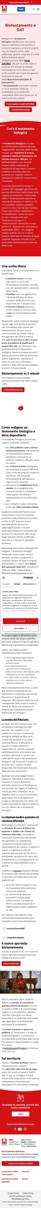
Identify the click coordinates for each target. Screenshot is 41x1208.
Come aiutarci (7, 1174)
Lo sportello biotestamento (20, 110)
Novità (25, 1179)
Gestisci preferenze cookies (20, 1196)
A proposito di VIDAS (10, 1172)
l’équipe (17, 870)
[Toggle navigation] (38, 9)
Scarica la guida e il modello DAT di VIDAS (20, 104)
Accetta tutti (20, 621)
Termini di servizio (19, 1205)
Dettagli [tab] (17, 584)
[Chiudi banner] (37, 578)
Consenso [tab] (6, 584)
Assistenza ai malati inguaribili (10, 1180)
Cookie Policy (27, 1193)
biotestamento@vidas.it (15, 1048)
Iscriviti (20, 1114)
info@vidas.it (31, 1142)
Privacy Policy (13, 1193)
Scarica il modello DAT (11, 964)
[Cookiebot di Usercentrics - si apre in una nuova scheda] (24, 577)
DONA (21, 9)
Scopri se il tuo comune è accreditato (20, 1163)
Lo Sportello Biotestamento (13, 390)
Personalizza (20, 628)
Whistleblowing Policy (20, 1199)
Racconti (25, 1172)
